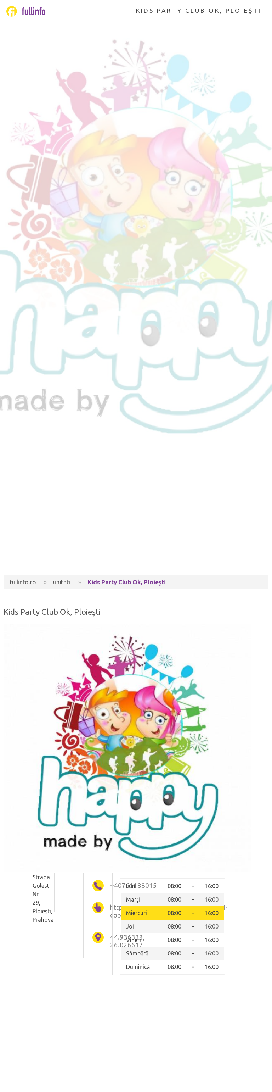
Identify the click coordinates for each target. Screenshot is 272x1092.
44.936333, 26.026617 (112, 941)
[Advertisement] (136, 514)
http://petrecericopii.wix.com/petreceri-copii (112, 911)
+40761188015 (112, 885)
